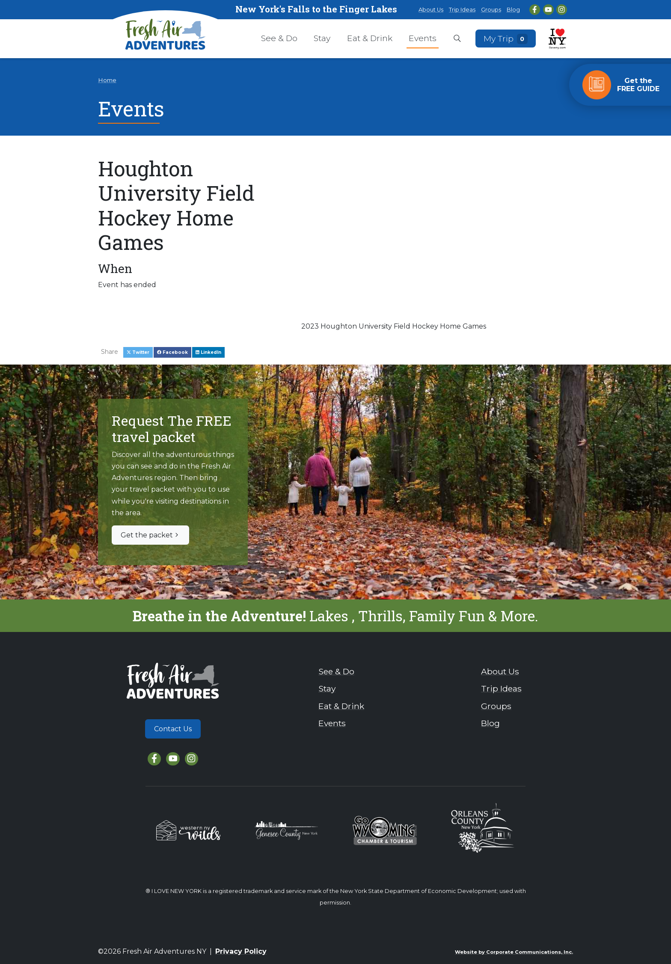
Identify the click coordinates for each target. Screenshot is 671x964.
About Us (431, 9)
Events (422, 38)
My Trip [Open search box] (506, 38)
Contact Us (173, 729)
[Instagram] (561, 9)
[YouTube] (548, 9)
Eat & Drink (369, 38)
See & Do (279, 38)
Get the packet (150, 535)
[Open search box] (457, 39)
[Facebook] (534, 9)
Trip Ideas (462, 9)
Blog (513, 9)
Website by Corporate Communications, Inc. (514, 952)
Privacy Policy (241, 951)
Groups (491, 9)
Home (107, 80)
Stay (322, 38)
